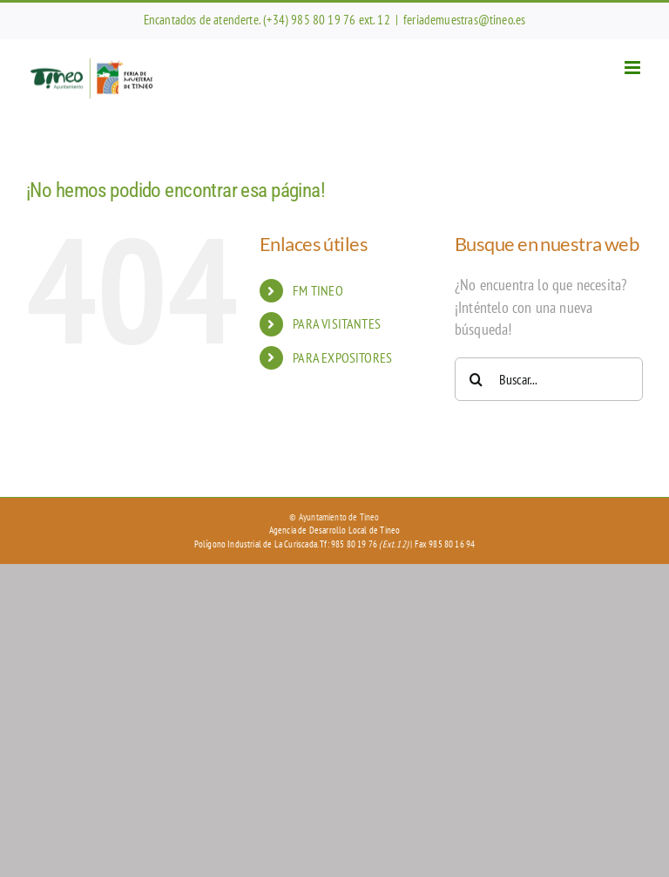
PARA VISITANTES (337, 323)
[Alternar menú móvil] (634, 67)
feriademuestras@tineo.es (464, 19)
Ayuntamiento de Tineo (339, 517)
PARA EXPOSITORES (342, 357)
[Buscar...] (549, 379)
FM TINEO (317, 290)
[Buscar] (476, 379)
